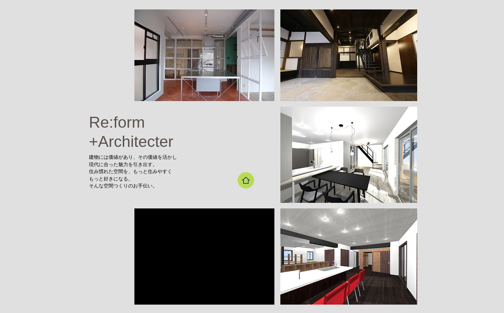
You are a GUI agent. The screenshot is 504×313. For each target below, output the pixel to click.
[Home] (246, 180)
